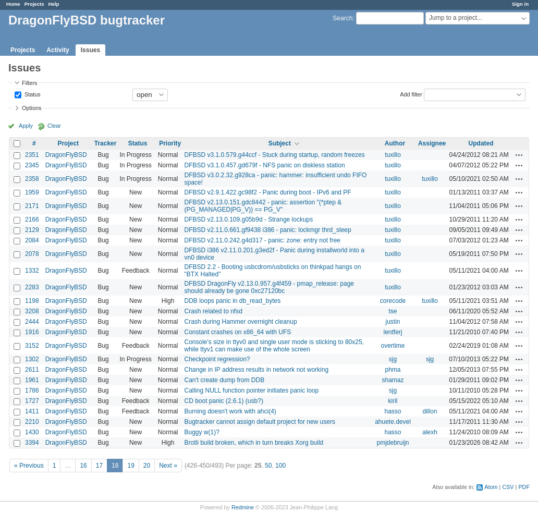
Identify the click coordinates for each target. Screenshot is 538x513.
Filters (29, 83)
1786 (32, 390)
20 (146, 465)
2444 (32, 321)
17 (99, 465)
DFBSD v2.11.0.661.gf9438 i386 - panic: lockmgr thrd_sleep (267, 230)
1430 (32, 432)
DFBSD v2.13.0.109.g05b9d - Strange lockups (248, 219)
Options (31, 108)
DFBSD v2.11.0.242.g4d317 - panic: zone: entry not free (262, 240)
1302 (32, 359)
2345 (32, 165)
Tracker (105, 143)
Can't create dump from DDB (224, 380)
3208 (32, 311)
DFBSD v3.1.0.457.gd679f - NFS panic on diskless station (264, 165)
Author (395, 143)
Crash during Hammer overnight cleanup (240, 321)
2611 (32, 369)
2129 (32, 230)
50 (268, 465)
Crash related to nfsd (213, 311)
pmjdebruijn (392, 442)
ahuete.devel (393, 421)
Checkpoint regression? (217, 359)
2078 (32, 254)
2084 (32, 240)
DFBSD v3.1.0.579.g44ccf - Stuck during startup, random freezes (274, 154)
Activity (57, 50)
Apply (26, 126)
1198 (32, 300)
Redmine (242, 507)
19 (130, 465)
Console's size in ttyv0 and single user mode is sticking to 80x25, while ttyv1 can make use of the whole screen (273, 345)
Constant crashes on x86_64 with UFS (237, 332)
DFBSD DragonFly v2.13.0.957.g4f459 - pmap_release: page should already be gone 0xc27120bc (269, 287)
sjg (393, 359)
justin (393, 321)
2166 (32, 219)
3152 (32, 345)
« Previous (29, 465)
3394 (32, 442)
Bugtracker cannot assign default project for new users (259, 421)
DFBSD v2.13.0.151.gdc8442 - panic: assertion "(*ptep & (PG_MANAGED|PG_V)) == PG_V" (262, 206)
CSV (507, 487)
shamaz (393, 380)
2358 (32, 178)
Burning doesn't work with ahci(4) (230, 411)
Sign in (520, 4)
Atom (490, 487)
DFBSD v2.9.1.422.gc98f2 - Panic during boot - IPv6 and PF (267, 192)
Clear (54, 126)
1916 (32, 332)
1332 (32, 270)
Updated (481, 143)
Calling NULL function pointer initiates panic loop (251, 390)
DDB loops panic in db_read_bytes (232, 300)
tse (393, 311)
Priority (170, 143)
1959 (32, 192)
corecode (393, 300)
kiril (393, 401)
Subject (279, 143)
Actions (519, 155)
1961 (32, 380)
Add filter (411, 94)
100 (280, 465)
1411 (32, 411)
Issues (90, 50)
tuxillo (393, 154)
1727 (32, 401)
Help (53, 4)
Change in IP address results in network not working (256, 369)
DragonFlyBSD (66, 154)
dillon (430, 411)
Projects (34, 4)
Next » (168, 465)
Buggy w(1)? (201, 432)
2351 (32, 154)
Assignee (432, 143)
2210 (32, 421)
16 (83, 465)
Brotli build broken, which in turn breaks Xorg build (253, 442)
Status (32, 94)
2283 (32, 287)
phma (392, 369)
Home (13, 4)
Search (342, 18)
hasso (392, 411)
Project (68, 143)
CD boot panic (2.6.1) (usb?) (223, 401)
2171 (32, 206)
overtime (393, 345)
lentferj (392, 332)
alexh (429, 432)
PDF (524, 487)
